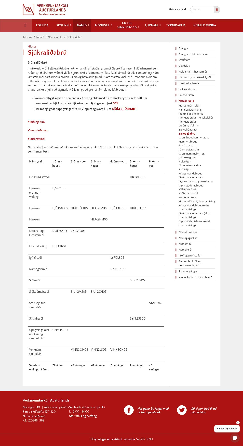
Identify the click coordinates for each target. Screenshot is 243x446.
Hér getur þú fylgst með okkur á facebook (153, 410)
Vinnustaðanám (38, 130)
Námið (40, 37)
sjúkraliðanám (124, 109)
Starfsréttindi (36, 139)
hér (115, 103)
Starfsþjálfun (36, 122)
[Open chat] (235, 438)
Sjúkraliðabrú (74, 37)
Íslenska (27, 37)
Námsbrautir (55, 37)
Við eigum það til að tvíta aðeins (204, 410)
